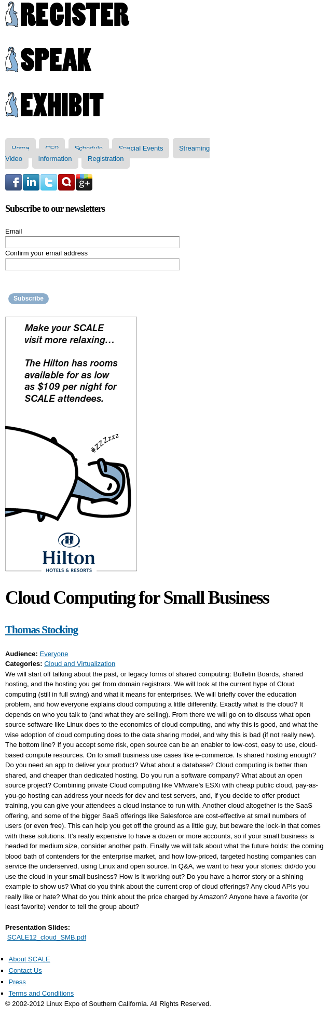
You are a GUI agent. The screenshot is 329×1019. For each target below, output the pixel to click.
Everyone (53, 654)
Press (17, 982)
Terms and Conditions (41, 993)
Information (55, 158)
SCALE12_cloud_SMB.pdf (46, 937)
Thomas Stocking (41, 629)
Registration (106, 158)
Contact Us (25, 970)
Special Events (140, 148)
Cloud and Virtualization (79, 664)
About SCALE (29, 959)
